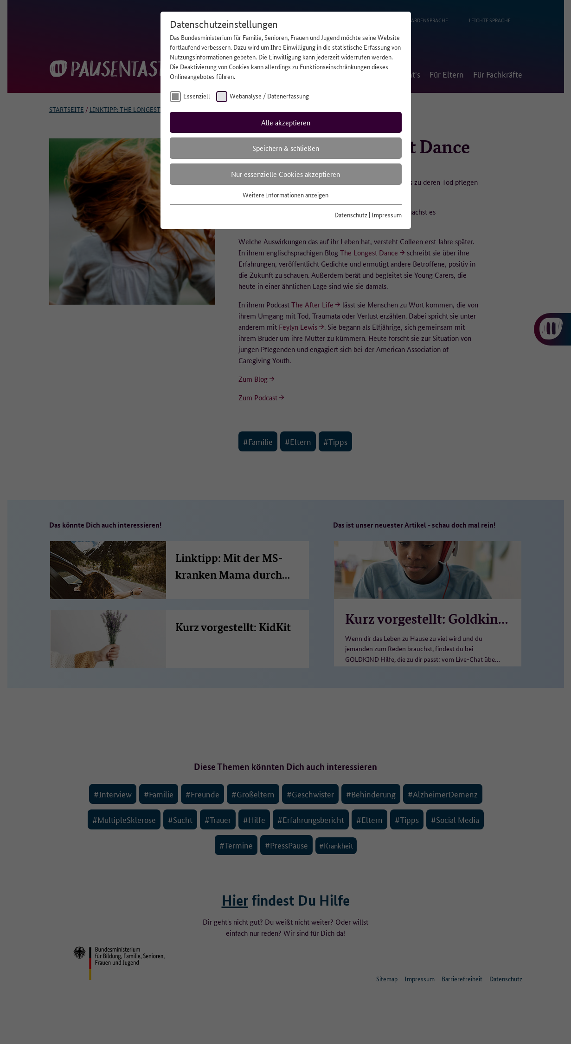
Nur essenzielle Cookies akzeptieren (285, 174)
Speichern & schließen (285, 148)
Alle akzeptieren (285, 122)
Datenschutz (350, 214)
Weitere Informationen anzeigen (285, 194)
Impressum (387, 214)
